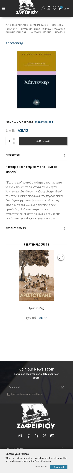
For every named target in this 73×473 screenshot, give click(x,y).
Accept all (59, 467)
